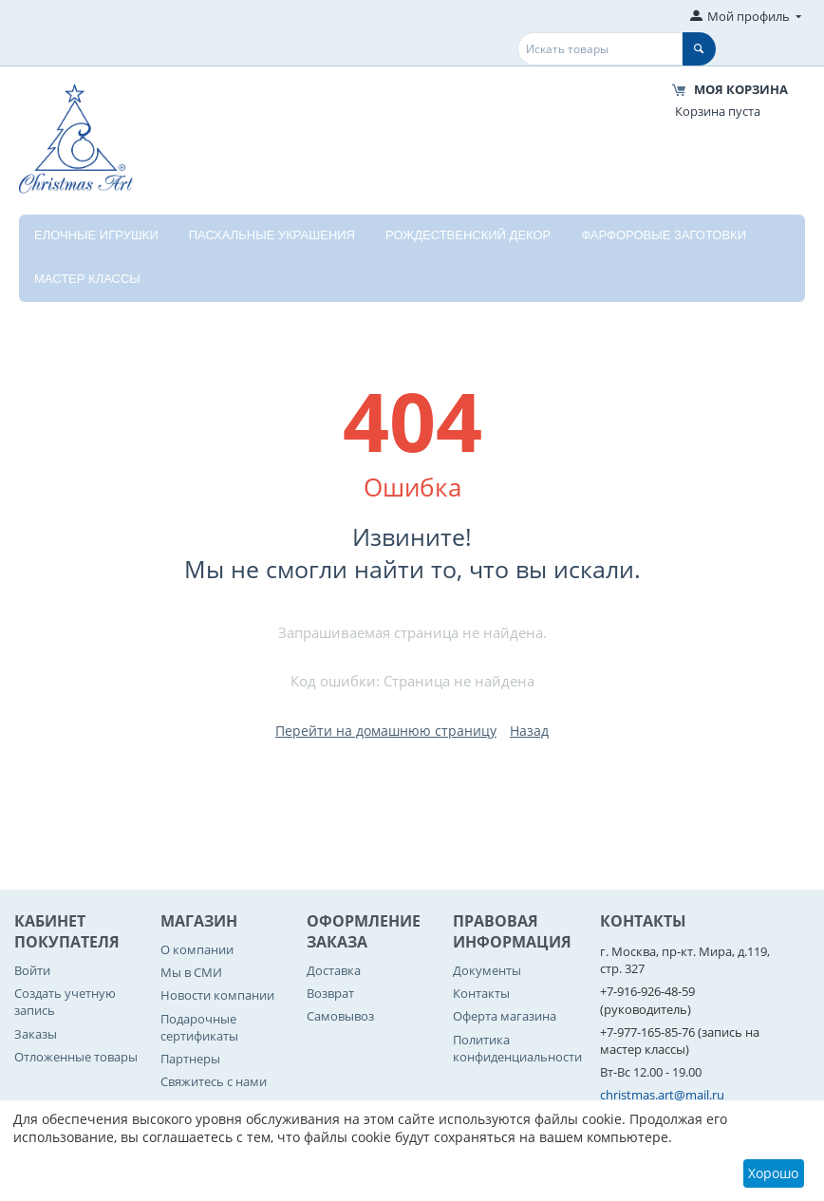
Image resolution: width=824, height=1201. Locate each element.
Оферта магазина (504, 1015)
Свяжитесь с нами (213, 1081)
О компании (197, 949)
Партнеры (190, 1058)
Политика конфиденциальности (517, 1048)
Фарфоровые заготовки (663, 235)
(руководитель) (645, 1009)
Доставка (334, 970)
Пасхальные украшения (272, 235)
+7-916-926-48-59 (647, 991)
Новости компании (217, 995)
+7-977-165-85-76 (647, 1032)
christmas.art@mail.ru (662, 1094)
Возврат (330, 993)
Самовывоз (340, 1015)
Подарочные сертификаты (199, 1027)
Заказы (35, 1033)
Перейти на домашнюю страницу (385, 731)
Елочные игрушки (96, 235)
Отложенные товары (76, 1056)
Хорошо (773, 1173)
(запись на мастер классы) (679, 1040)
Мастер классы (87, 279)
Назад (529, 731)
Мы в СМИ (191, 972)
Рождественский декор (468, 235)
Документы (487, 970)
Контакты (481, 993)
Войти (32, 970)
